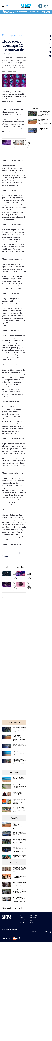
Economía (32, 11)
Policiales (17, 11)
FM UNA (32, 922)
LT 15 (49, 11)
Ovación (23, 11)
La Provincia (11, 11)
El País (27, 11)
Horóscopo (23, 35)
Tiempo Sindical (44, 11)
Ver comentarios (14, 599)
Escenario (38, 11)
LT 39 (47, 11)
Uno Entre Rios (3, 36)
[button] (3, 6)
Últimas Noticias (5, 11)
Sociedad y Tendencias (13, 36)
